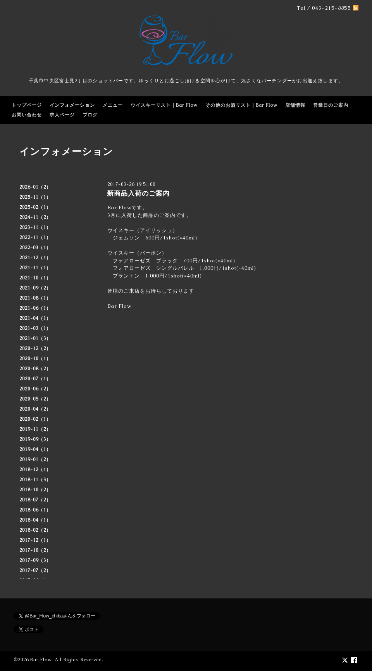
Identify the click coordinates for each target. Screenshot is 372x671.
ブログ (90, 115)
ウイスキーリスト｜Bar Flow (164, 105)
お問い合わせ (27, 115)
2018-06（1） (35, 510)
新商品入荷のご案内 (138, 193)
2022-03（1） (35, 247)
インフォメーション (72, 105)
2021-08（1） (35, 298)
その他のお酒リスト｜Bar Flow (241, 105)
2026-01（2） (35, 187)
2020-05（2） (35, 399)
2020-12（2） (35, 348)
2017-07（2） (35, 570)
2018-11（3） (35, 480)
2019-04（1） (35, 449)
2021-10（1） (35, 278)
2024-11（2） (35, 217)
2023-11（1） (35, 227)
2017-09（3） (35, 560)
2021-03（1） (35, 328)
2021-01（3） (35, 338)
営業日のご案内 (330, 105)
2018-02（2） (35, 530)
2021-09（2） (35, 288)
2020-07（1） (35, 379)
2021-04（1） (35, 318)
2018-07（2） (35, 500)
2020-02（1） (35, 419)
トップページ (27, 105)
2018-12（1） (35, 469)
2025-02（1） (35, 207)
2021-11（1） (35, 268)
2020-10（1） (35, 358)
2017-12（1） (35, 540)
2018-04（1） (35, 520)
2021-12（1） (35, 258)
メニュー (113, 105)
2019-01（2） (35, 459)
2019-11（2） (35, 429)
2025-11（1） (35, 197)
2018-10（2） (35, 490)
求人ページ (62, 115)
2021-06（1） (35, 308)
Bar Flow (41, 660)
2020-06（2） (35, 389)
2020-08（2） (35, 369)
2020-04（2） (35, 409)
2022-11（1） (35, 237)
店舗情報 (295, 105)
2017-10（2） (35, 550)
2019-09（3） (35, 439)
